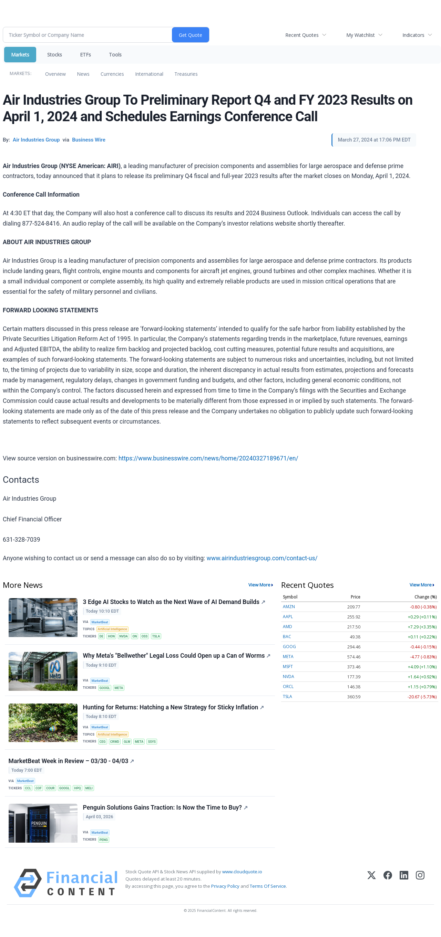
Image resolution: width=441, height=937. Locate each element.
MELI (94, 799)
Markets (20, 54)
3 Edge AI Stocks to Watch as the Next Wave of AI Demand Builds (174, 602)
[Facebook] (388, 896)
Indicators (413, 35)
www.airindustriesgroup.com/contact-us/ (262, 558)
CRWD (116, 750)
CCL (29, 799)
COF (40, 799)
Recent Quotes (302, 35)
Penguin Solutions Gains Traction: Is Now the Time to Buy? (165, 819)
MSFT (288, 666)
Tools (115, 54)
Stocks (54, 54)
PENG (104, 852)
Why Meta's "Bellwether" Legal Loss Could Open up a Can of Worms (164, 662)
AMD (287, 626)
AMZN (289, 607)
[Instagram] (420, 896)
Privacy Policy (225, 899)
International (149, 74)
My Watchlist (360, 35)
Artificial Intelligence (114, 630)
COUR (52, 799)
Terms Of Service (268, 899)
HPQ (81, 799)
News (83, 74)
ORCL (288, 686)
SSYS (156, 750)
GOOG (289, 646)
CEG (103, 750)
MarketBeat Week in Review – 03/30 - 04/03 (72, 771)
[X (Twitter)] (372, 896)
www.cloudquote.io (242, 885)
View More (259, 585)
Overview (55, 74)
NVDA (125, 637)
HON (112, 637)
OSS (148, 637)
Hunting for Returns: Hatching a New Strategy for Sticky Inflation (174, 714)
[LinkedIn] (404, 896)
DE (102, 637)
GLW (129, 750)
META (120, 694)
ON (137, 637)
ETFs (85, 54)
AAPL (288, 617)
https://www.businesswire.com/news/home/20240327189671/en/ (208, 458)
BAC (287, 636)
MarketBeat (101, 622)
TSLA (160, 637)
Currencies (112, 74)
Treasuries (186, 74)
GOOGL (105, 694)
